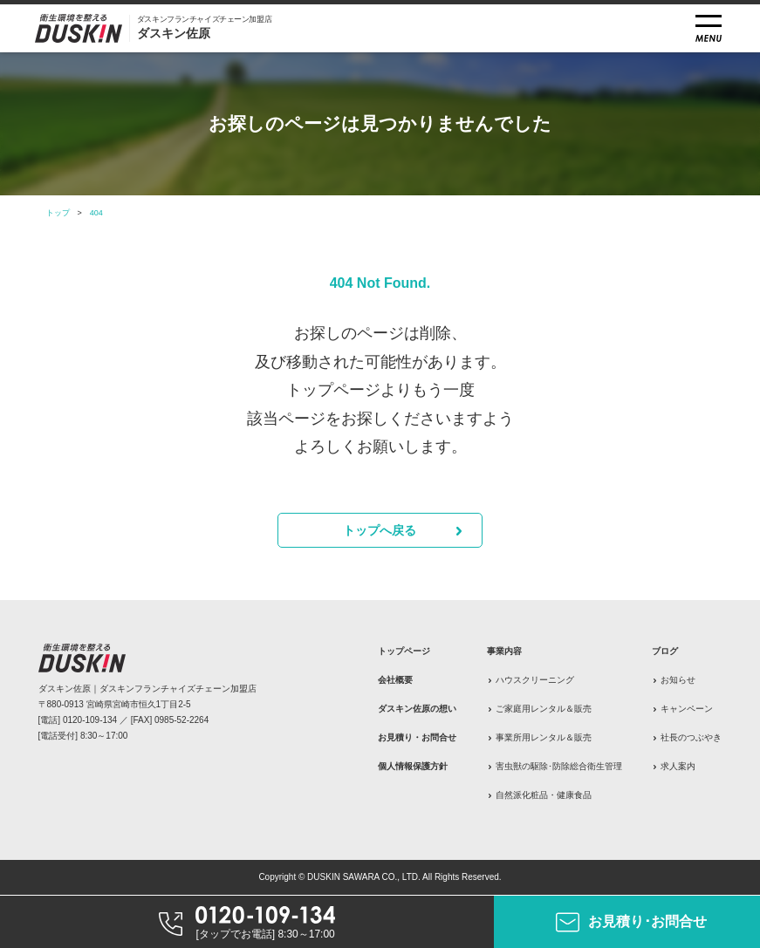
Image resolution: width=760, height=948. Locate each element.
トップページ (404, 651)
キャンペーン (687, 708)
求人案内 (678, 766)
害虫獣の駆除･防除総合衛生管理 (559, 766)
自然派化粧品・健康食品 (544, 795)
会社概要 (395, 680)
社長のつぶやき (691, 737)
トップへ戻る (379, 530)
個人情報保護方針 (413, 766)
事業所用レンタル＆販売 (544, 737)
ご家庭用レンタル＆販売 (544, 708)
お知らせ (678, 680)
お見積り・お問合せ (417, 737)
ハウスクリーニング (535, 680)
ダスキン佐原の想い (417, 708)
